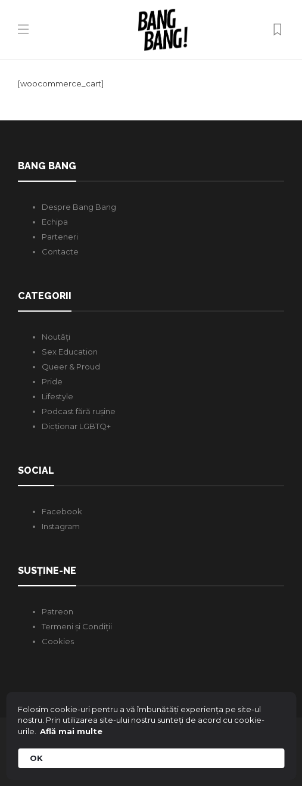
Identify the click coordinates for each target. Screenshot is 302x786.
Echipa (55, 221)
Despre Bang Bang (79, 207)
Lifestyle (57, 396)
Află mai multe (71, 731)
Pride (52, 381)
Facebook (62, 511)
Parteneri (60, 236)
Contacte (60, 251)
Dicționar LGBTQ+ (76, 426)
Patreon (57, 611)
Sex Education (70, 351)
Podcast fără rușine (79, 411)
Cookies (58, 641)
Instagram (61, 526)
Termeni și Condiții (77, 626)
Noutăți (56, 336)
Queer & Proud (71, 366)
